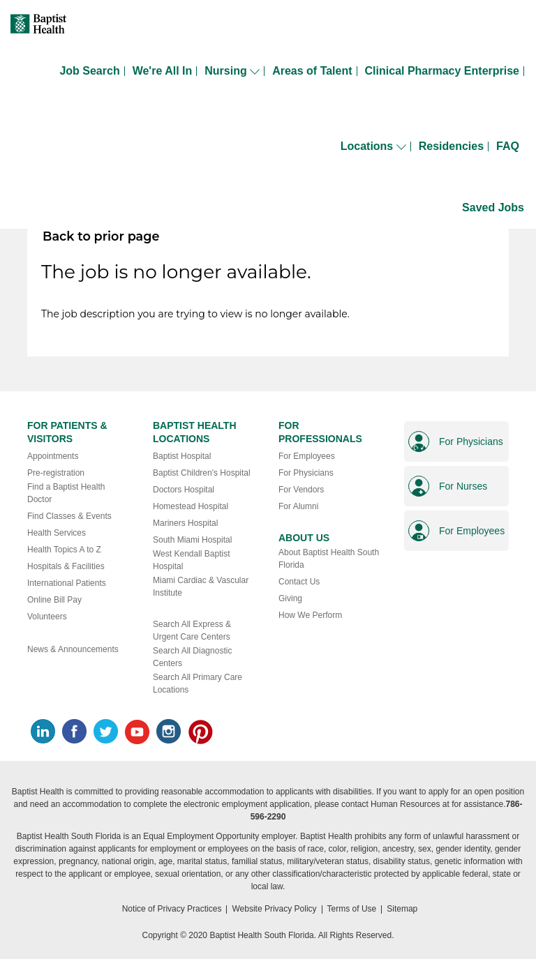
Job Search (89, 71)
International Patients (66, 583)
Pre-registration (55, 473)
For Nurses (463, 486)
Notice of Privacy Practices (172, 909)
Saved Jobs (493, 207)
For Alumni (298, 506)
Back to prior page (101, 236)
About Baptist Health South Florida (328, 559)
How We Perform (310, 615)
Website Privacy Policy (274, 909)
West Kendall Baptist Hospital (191, 560)
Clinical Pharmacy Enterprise (442, 71)
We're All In (163, 71)
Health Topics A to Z (64, 549)
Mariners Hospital (185, 523)
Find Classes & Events (69, 516)
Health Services (56, 533)
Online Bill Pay (54, 600)
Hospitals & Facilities (66, 566)
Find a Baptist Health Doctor (66, 493)
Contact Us (299, 582)
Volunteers (47, 616)
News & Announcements (73, 649)
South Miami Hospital (192, 540)
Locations (373, 146)
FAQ (507, 146)
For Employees (306, 456)
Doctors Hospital (183, 489)
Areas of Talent (312, 71)
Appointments (52, 456)
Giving (290, 598)
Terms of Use (352, 909)
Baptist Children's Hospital (202, 473)
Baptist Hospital (182, 456)
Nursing (232, 71)
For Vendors (301, 489)
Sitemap (402, 909)
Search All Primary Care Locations (197, 683)
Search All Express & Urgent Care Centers (192, 630)
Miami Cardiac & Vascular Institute (200, 586)
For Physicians (306, 473)
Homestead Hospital (190, 506)
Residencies (451, 146)
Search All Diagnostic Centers (192, 657)
